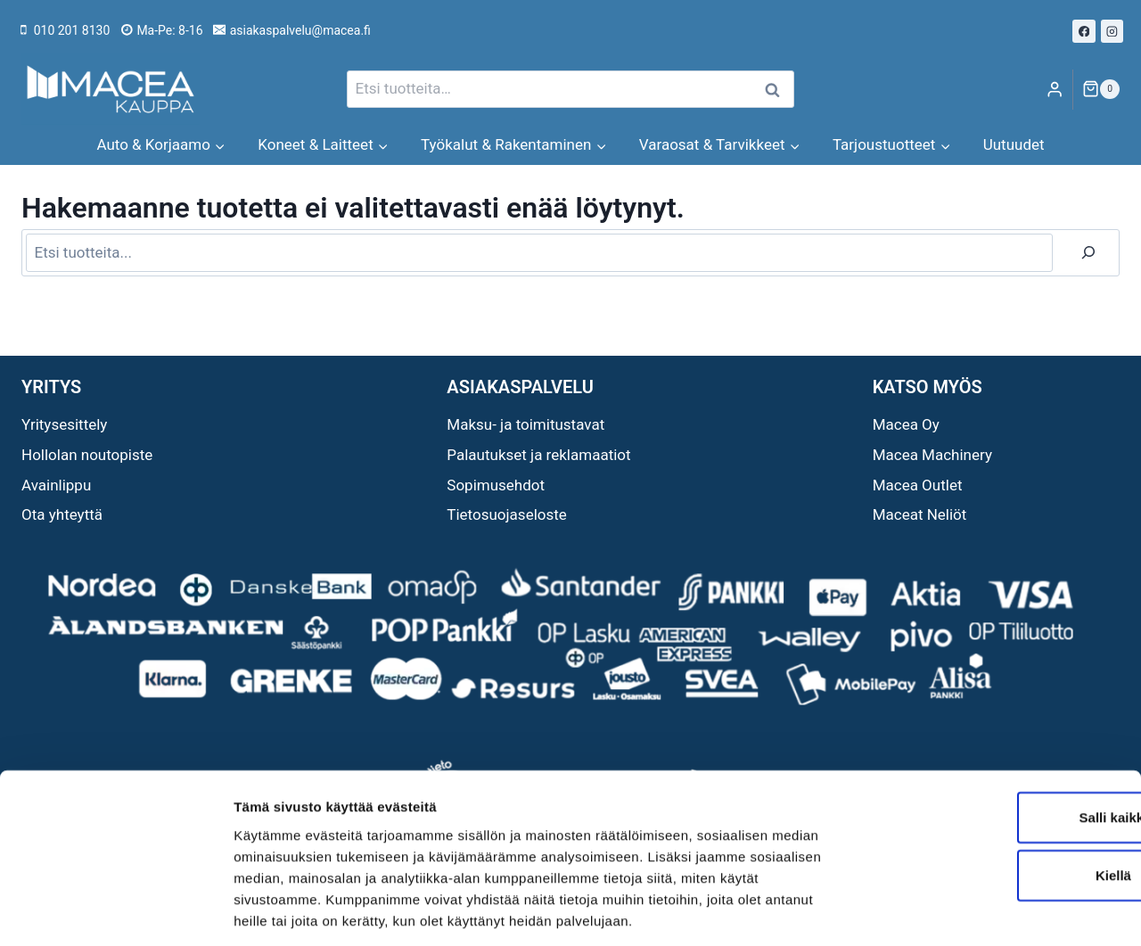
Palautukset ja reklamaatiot (538, 455)
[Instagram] (1112, 31)
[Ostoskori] (1101, 89)
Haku (777, 89)
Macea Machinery (932, 455)
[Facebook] (1084, 31)
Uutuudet (1014, 144)
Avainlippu (56, 485)
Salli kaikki (992, 735)
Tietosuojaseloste (507, 514)
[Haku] (1088, 253)
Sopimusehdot (496, 485)
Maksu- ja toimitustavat (525, 424)
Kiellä (992, 794)
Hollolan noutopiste (86, 455)
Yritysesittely (64, 424)
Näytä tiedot (953, 910)
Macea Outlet (918, 485)
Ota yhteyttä (62, 514)
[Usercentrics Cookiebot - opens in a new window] (115, 911)
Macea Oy (906, 424)
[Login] (1054, 89)
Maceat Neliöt (920, 514)
